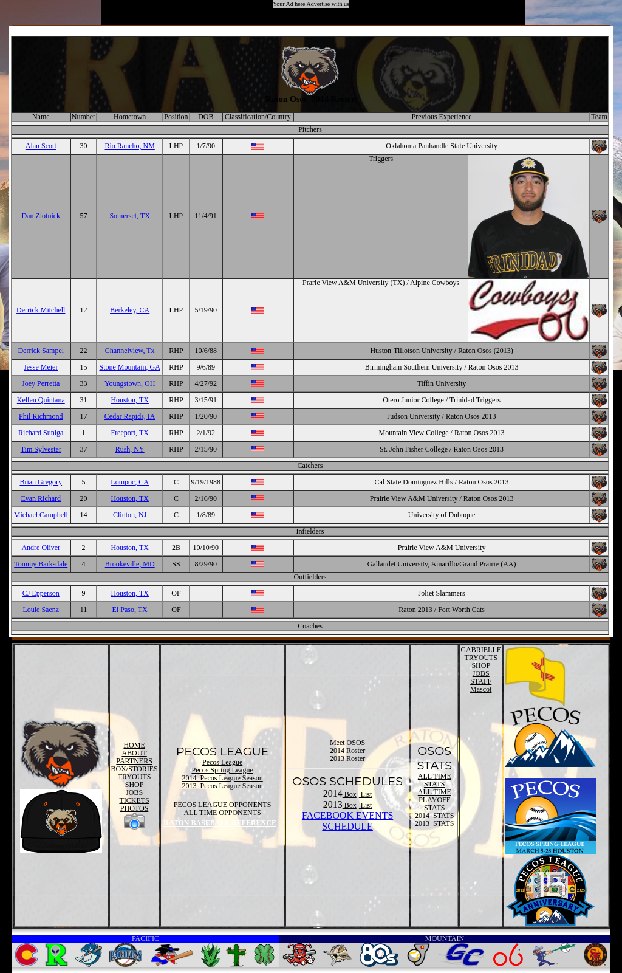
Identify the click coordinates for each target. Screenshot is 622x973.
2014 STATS (434, 815)
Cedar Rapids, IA (130, 416)
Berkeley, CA (129, 310)
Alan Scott (41, 146)
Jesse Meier (41, 367)
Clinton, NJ (129, 515)
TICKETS (134, 800)
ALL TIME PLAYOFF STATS (434, 800)
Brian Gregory (40, 482)
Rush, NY (130, 449)
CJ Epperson (41, 593)
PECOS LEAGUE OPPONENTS (223, 804)
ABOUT (133, 753)
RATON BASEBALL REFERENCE (219, 823)
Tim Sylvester (41, 449)
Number (83, 116)
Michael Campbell (41, 515)
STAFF (480, 681)
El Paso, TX (130, 609)
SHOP (134, 784)
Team (599, 116)
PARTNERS (134, 761)
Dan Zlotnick (40, 215)
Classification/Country (258, 116)
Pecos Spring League (222, 770)
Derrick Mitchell (40, 310)
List (365, 794)
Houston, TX (129, 400)
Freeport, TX (129, 432)
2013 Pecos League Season (222, 786)
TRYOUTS (134, 776)
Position (176, 116)
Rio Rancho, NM (130, 146)
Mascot (480, 689)
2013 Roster (347, 758)
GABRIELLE (480, 649)
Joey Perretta (41, 383)
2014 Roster (347, 750)
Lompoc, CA (130, 482)
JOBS (134, 792)
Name (41, 116)
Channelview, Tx (130, 350)
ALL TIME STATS (434, 780)
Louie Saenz (40, 609)
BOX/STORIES (134, 769)
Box (350, 794)
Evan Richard (41, 498)
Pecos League (222, 762)
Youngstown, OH (129, 383)
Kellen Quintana (41, 400)
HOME (134, 745)
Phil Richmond (41, 416)
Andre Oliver (40, 547)
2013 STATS (434, 823)
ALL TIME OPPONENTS (222, 812)
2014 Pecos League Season (222, 778)
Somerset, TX (129, 215)
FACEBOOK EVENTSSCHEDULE (347, 820)
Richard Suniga (40, 432)
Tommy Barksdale (40, 564)
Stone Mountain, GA (130, 367)
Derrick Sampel (41, 350)
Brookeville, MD (130, 564)
